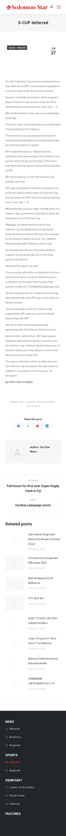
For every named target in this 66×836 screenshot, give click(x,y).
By (46, 402)
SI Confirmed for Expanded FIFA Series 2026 (43, 560)
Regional (14, 745)
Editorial (14, 803)
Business (15, 737)
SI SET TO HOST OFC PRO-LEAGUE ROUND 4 (43, 621)
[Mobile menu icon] (58, 7)
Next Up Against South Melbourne (40, 580)
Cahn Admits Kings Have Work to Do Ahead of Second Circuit (44, 539)
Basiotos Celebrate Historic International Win (43, 661)
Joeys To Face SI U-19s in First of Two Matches (42, 641)
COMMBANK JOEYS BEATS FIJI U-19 (41, 681)
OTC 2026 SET (36, 598)
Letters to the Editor (21, 787)
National (14, 728)
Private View (17, 795)
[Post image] (15, 540)
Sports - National (17, 48)
